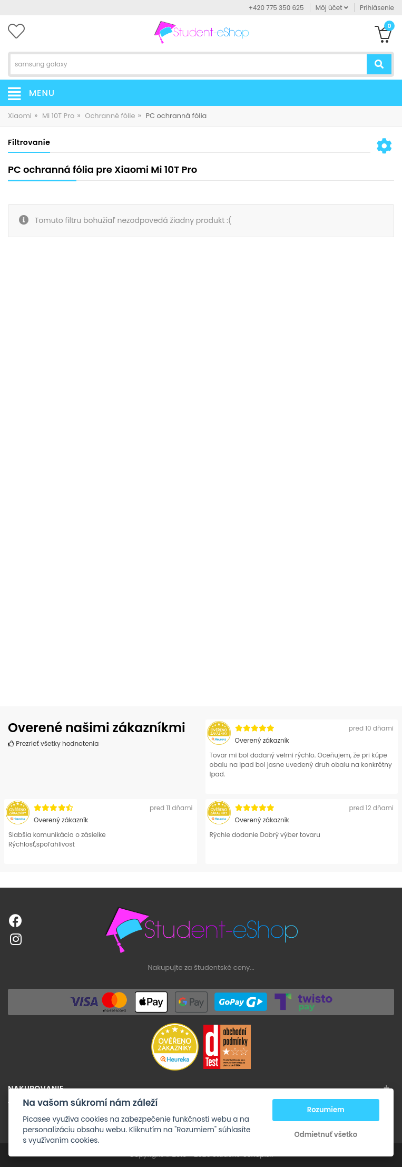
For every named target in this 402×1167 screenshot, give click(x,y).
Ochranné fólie (110, 116)
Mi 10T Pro (58, 116)
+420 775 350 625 (276, 7)
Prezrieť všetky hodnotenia (53, 743)
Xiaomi (20, 116)
